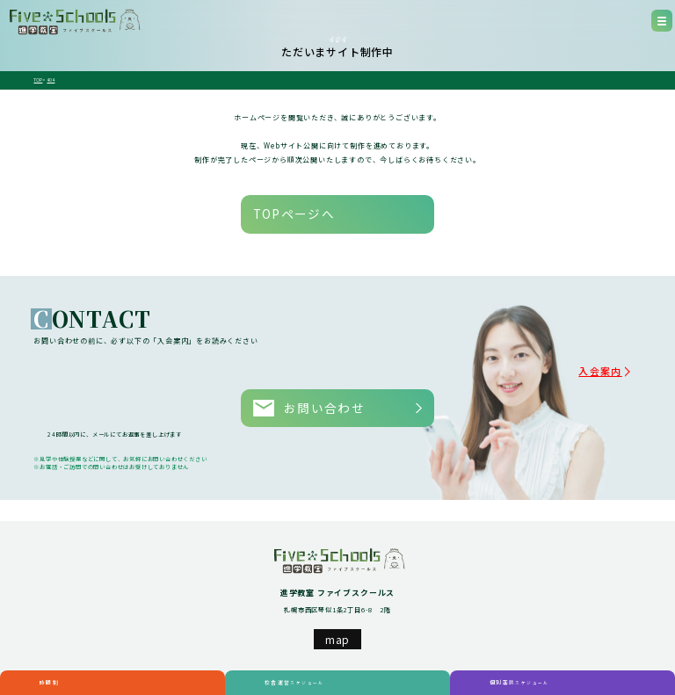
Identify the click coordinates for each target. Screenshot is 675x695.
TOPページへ (271, 205)
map (337, 598)
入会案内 (618, 350)
